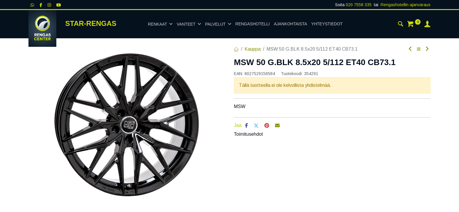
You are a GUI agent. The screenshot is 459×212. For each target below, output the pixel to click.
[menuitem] (252, 24)
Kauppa (252, 49)
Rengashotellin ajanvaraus (406, 4)
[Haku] (400, 24)
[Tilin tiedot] (427, 24)
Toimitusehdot (248, 134)
